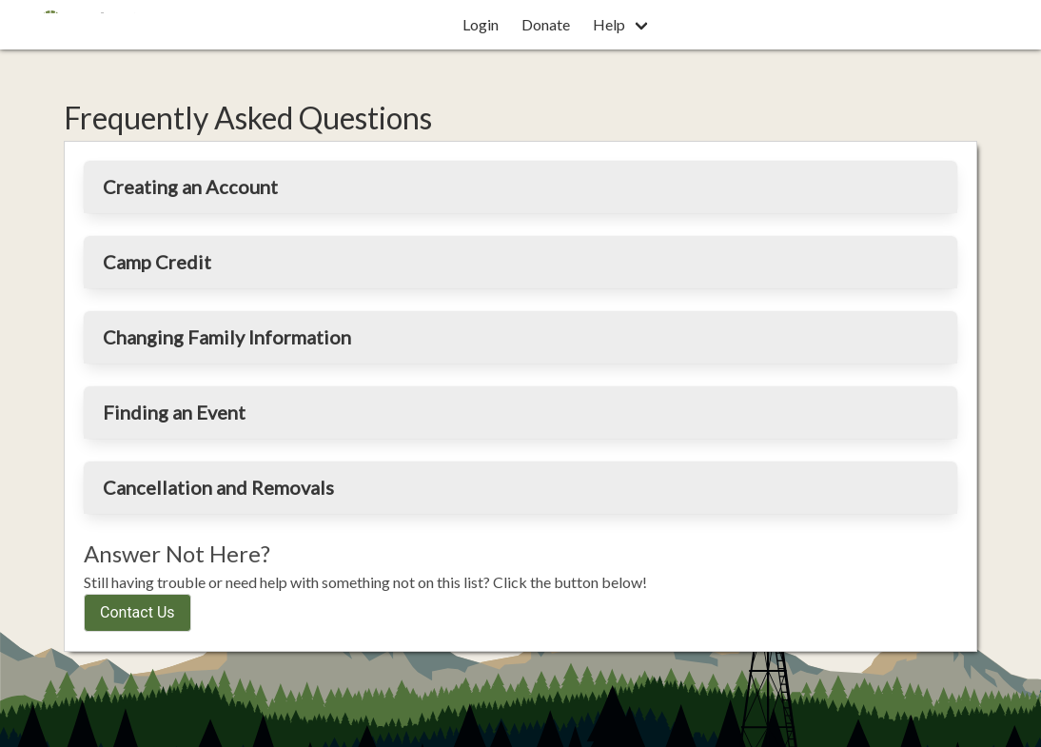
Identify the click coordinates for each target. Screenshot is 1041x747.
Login (480, 24)
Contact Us (137, 612)
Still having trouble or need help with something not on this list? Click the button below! (365, 582)
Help (609, 24)
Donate (545, 24)
